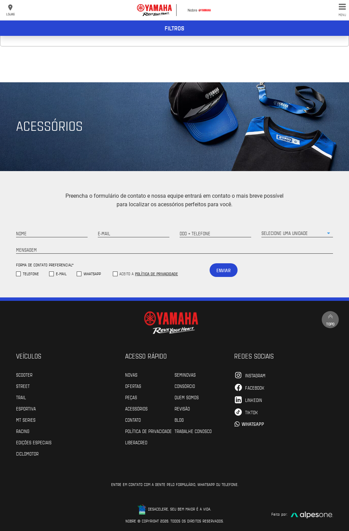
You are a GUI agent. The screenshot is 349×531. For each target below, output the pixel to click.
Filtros (174, 28)
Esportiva (26, 408)
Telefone (31, 273)
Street (23, 386)
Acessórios (136, 408)
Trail (21, 397)
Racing (22, 431)
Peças (131, 397)
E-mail (61, 273)
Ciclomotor (27, 453)
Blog (179, 420)
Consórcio (184, 386)
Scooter (24, 375)
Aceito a (148, 273)
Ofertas (133, 386)
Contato (133, 420)
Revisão (182, 408)
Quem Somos (186, 397)
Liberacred (136, 442)
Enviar (223, 270)
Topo (330, 319)
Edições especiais (33, 442)
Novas (131, 375)
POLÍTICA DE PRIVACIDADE (148, 431)
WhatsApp (92, 273)
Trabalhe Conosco (193, 431)
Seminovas (185, 375)
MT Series (25, 420)
